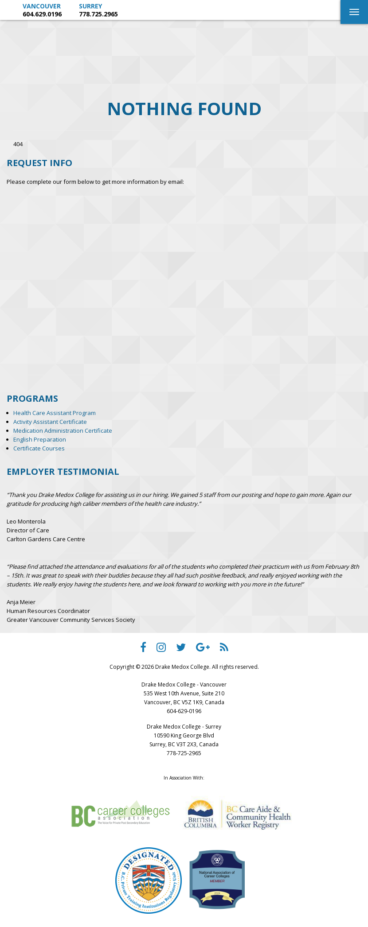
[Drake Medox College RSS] (224, 649)
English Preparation (39, 439)
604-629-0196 (184, 711)
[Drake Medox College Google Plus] (203, 649)
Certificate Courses (39, 448)
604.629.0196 (42, 14)
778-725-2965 (184, 753)
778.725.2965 (98, 14)
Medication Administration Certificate (62, 430)
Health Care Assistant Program (54, 413)
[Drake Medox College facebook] (143, 649)
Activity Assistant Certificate (50, 422)
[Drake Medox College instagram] (161, 649)
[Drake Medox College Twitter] (181, 649)
